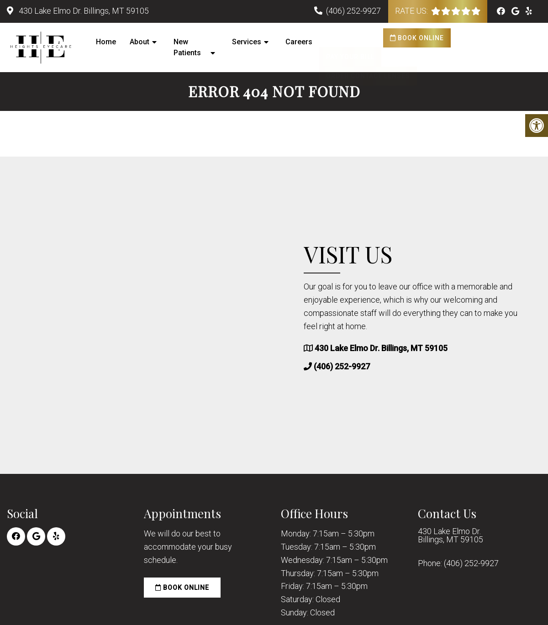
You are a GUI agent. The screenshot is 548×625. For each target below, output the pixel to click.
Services (246, 41)
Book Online (417, 38)
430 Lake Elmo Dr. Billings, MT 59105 (83, 11)
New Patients (187, 47)
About (139, 41)
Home (106, 41)
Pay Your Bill (350, 38)
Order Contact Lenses (368, 57)
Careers (298, 41)
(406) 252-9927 (353, 11)
